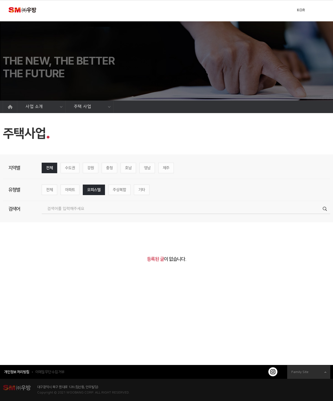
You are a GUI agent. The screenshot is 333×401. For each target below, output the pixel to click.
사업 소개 (44, 106)
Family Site (308, 372)
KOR (301, 10)
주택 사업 (92, 106)
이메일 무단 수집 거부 (49, 372)
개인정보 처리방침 (16, 372)
